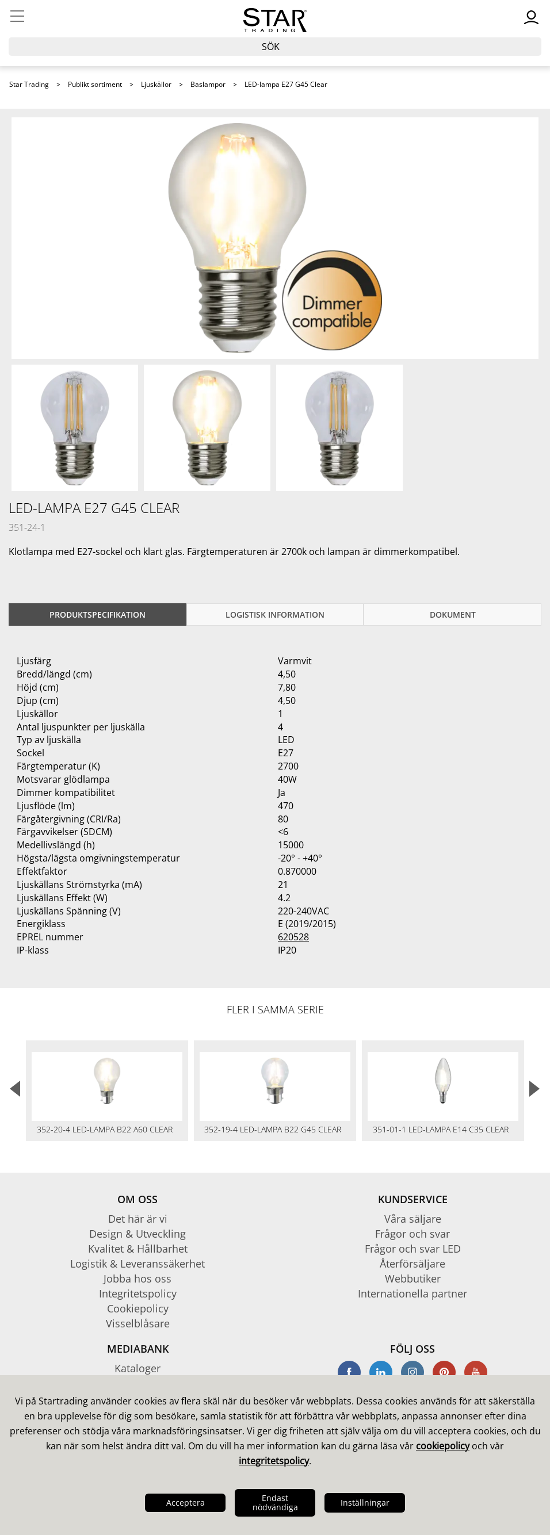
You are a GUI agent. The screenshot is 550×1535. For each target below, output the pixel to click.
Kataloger (137, 1368)
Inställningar (365, 1502)
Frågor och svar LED (413, 1248)
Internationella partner (412, 1293)
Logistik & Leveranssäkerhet (137, 1263)
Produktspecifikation (97, 614)
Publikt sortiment (95, 84)
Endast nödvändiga (275, 1502)
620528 (293, 937)
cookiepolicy (442, 1446)
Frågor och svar (412, 1234)
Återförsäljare (412, 1263)
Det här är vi (137, 1219)
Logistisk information (275, 614)
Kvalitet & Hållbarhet (138, 1248)
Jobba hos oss (137, 1278)
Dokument (453, 614)
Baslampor (208, 84)
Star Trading (29, 84)
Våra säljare (412, 1219)
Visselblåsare (138, 1323)
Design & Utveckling (137, 1234)
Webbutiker (413, 1278)
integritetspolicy (274, 1460)
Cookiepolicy (138, 1308)
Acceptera (185, 1502)
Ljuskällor (156, 84)
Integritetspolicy (138, 1293)
